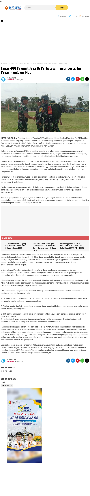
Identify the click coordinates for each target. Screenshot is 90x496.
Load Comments (7, 380)
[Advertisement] (45, 37)
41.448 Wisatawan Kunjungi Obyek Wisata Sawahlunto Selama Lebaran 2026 (16, 240)
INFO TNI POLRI (11, 74)
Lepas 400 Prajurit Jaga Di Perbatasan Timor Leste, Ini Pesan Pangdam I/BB (41, 65)
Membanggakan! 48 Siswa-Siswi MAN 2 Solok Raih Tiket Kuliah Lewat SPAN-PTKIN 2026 (72, 240)
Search (50, 8)
